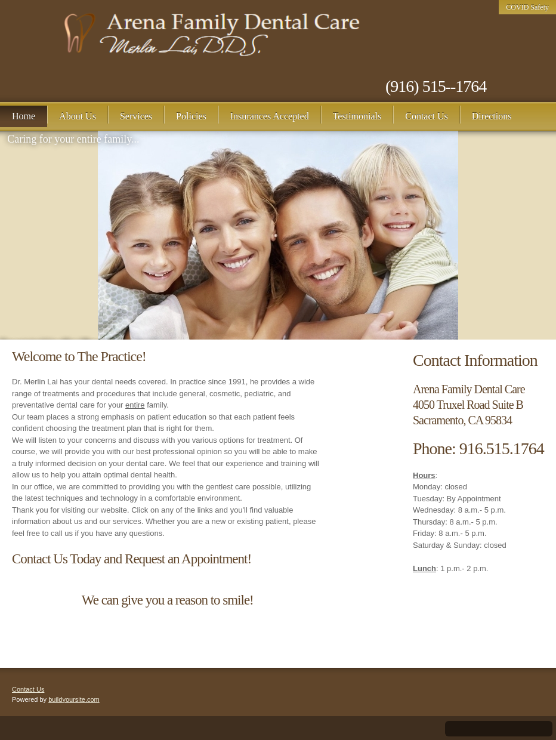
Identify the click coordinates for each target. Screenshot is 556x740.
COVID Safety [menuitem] (527, 7)
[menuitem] (23, 116)
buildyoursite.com (74, 699)
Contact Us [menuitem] (28, 689)
